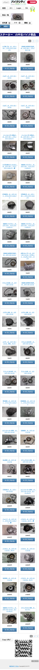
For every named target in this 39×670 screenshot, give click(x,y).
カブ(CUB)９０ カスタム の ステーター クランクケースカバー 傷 (10, 166)
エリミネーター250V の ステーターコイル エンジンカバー (28, 491)
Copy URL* (6, 639)
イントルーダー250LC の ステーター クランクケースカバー (10, 136)
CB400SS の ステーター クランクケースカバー (27, 402)
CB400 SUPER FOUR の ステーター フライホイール (28, 48)
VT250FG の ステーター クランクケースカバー (9, 196)
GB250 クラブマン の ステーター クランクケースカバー (28, 166)
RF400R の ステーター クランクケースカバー (9, 402)
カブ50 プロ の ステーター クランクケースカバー (9, 48)
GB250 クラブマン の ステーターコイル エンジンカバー (10, 609)
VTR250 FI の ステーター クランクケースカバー (28, 196)
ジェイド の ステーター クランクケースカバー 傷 (9, 520)
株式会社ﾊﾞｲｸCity (14, 666)
